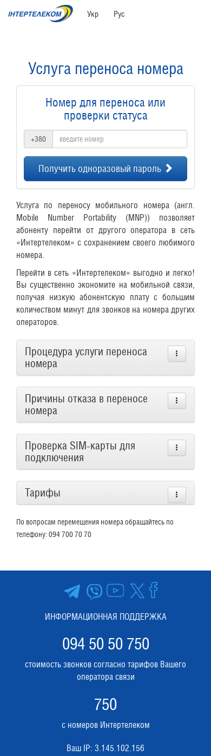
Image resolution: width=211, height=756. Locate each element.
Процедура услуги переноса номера (86, 357)
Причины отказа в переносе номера (86, 404)
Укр (92, 13)
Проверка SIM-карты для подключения (80, 451)
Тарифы (43, 493)
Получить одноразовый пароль (105, 168)
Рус (119, 13)
